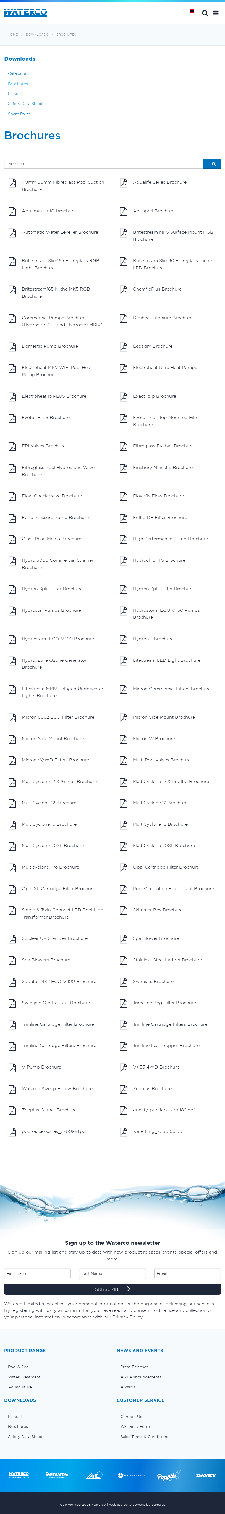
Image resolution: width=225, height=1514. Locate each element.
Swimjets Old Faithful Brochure (49, 1003)
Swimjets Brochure (147, 982)
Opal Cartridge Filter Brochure (159, 868)
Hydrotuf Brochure (147, 639)
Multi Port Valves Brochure (155, 760)
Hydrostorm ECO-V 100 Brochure (51, 639)
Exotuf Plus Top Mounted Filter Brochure (160, 420)
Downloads (37, 34)
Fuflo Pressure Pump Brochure (49, 518)
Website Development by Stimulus (137, 1504)
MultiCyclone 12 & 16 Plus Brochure (53, 782)
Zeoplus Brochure (146, 1089)
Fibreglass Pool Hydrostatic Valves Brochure (53, 470)
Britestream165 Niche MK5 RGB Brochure (49, 292)
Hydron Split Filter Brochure (46, 589)
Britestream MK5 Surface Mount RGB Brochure (166, 235)
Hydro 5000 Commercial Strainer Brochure (51, 563)
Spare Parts (19, 114)
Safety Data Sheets (26, 103)
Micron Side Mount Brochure (157, 718)
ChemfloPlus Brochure (151, 290)
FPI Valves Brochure (37, 446)
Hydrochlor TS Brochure (152, 561)
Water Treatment (24, 1377)
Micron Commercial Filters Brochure (165, 689)
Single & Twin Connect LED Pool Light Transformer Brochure (57, 912)
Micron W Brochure (147, 739)
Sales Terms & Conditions (144, 1436)
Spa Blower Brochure (149, 939)
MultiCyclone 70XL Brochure (46, 846)
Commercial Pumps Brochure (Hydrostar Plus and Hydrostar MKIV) (56, 320)
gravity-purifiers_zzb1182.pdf (157, 1110)
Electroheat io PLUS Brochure (47, 397)
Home (13, 34)
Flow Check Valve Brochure (45, 496)
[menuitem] (56, 1367)
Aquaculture (20, 1387)
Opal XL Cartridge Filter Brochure (52, 889)
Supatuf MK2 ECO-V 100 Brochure (52, 982)
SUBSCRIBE (112, 1289)
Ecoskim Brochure (146, 347)
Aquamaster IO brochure (42, 211)
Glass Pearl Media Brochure (45, 539)
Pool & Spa (18, 1367)
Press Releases (134, 1367)
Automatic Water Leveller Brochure (53, 233)
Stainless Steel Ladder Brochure (161, 960)
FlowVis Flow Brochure (152, 496)
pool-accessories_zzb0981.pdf (48, 1132)
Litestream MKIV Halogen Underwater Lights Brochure (56, 691)
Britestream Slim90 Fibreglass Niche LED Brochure (166, 263)
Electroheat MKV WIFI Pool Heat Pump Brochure (50, 370)
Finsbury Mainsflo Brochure (156, 468)
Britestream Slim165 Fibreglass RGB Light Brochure (54, 263)
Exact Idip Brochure (148, 397)
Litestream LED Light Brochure (160, 661)
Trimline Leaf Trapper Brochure (160, 1046)
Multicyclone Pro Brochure (44, 868)
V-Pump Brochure (35, 1068)
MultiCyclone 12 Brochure (42, 803)
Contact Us (131, 1416)
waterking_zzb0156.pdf (152, 1132)
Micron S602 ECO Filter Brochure (51, 718)
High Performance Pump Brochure (164, 539)
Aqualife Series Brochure (153, 183)
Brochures (66, 34)
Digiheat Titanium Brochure (156, 318)
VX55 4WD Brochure (149, 1068)
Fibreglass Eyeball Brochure (157, 446)
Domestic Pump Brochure (43, 347)
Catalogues (18, 73)
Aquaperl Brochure (147, 211)
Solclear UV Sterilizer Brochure (48, 939)
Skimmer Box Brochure (151, 910)
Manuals (15, 93)
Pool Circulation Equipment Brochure (167, 889)
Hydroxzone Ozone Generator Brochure (48, 663)
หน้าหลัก (194, 13)
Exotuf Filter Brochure (39, 418)
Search (205, 13)
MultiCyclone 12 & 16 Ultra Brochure (164, 782)
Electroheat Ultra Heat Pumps (158, 368)
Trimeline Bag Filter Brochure (158, 1003)
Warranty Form (135, 1426)
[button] (216, 13)
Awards (128, 1387)
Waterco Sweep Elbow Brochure (51, 1089)
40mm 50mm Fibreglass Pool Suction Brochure (56, 185)
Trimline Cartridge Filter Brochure (51, 1025)
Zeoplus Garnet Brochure (43, 1110)
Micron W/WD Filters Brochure (49, 760)
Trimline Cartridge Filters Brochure (163, 1025)
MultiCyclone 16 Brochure (43, 825)
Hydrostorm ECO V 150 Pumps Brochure (160, 613)
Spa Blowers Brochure (39, 960)
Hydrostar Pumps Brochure (45, 611)
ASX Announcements (141, 1377)
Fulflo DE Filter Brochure (153, 518)
